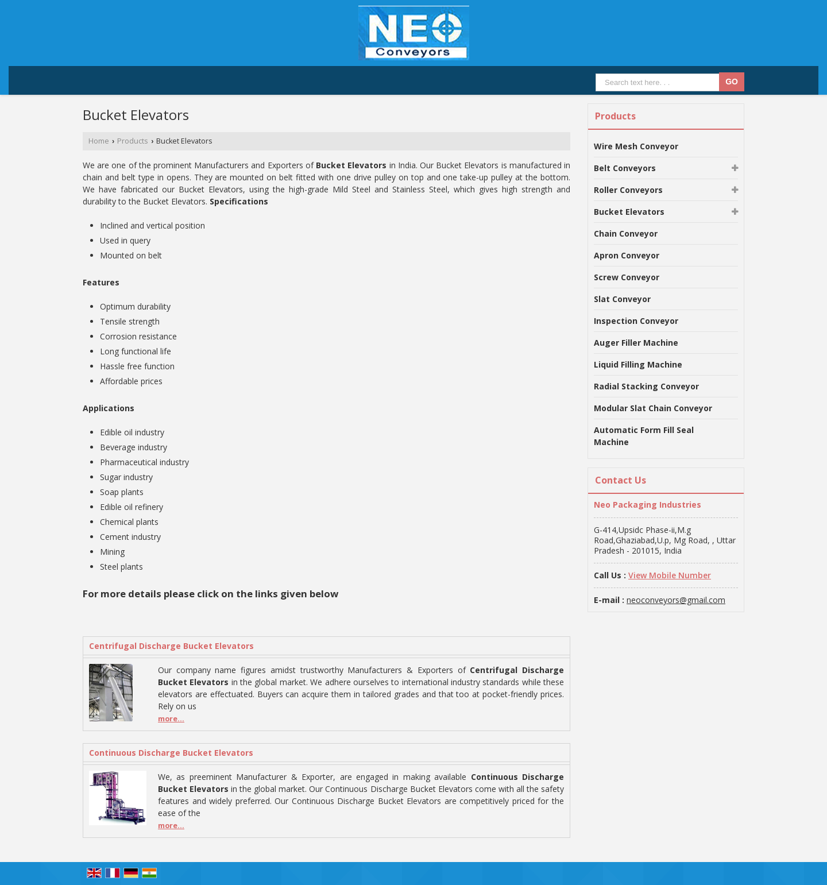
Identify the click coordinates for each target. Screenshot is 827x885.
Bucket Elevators (629, 211)
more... (171, 719)
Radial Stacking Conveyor (646, 386)
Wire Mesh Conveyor (636, 146)
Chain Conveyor (626, 233)
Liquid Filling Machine (638, 364)
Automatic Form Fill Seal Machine (644, 435)
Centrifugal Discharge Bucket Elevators (171, 645)
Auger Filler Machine (636, 342)
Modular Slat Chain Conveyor (653, 408)
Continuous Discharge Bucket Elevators (171, 752)
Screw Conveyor (626, 277)
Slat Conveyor (622, 298)
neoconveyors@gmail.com (676, 599)
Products (132, 141)
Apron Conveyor (626, 255)
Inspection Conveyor (636, 320)
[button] (669, 575)
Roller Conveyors (628, 189)
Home (98, 141)
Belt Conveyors (625, 168)
